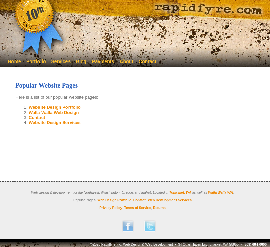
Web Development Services (170, 200)
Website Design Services (55, 122)
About (126, 61)
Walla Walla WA (220, 192)
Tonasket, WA (180, 192)
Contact (147, 61)
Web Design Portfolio (114, 200)
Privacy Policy (110, 208)
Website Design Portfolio (55, 107)
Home (14, 61)
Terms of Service (137, 208)
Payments (103, 61)
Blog (81, 61)
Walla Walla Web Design (54, 112)
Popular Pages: (84, 200)
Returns (159, 208)
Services (61, 61)
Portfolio (36, 61)
